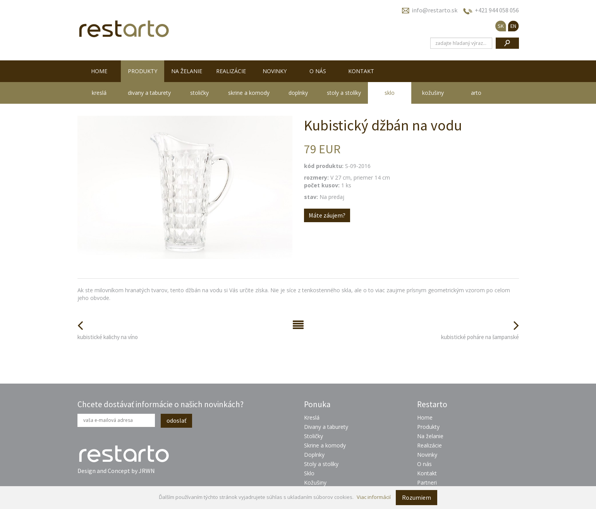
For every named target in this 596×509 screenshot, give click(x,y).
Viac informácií (374, 497)
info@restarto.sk (434, 10)
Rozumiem (416, 497)
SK (501, 25)
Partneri (427, 482)
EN (513, 25)
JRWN (147, 471)
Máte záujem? (327, 215)
